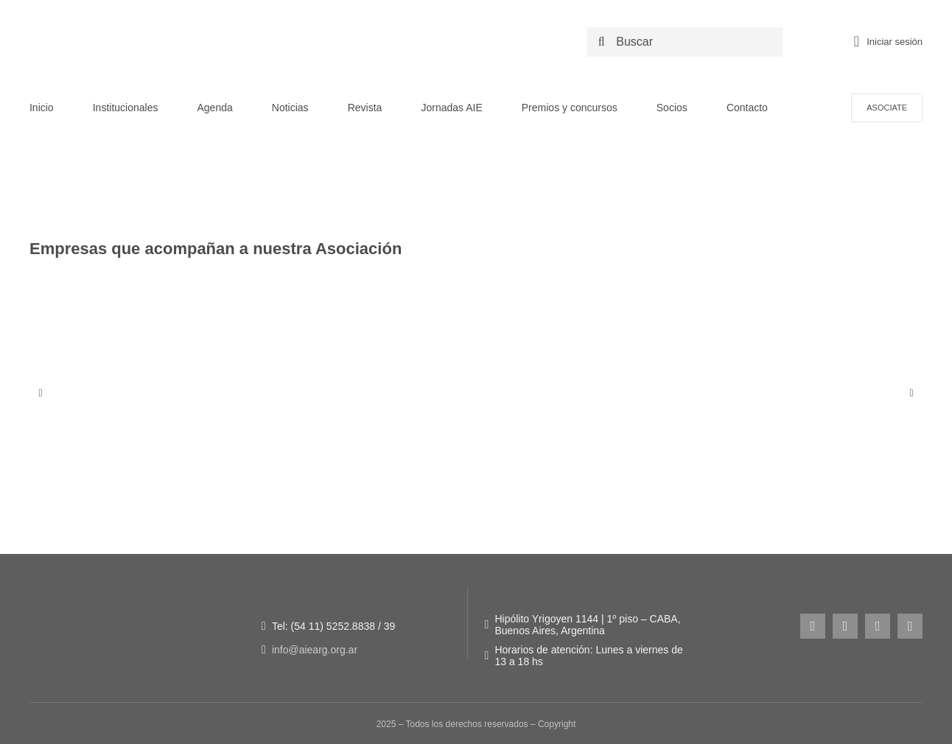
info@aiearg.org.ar (314, 650)
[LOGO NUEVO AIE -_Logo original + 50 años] (158, 21)
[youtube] (877, 626)
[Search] (601, 42)
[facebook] (845, 626)
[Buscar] (688, 42)
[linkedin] (910, 626)
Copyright (556, 724)
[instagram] (812, 626)
